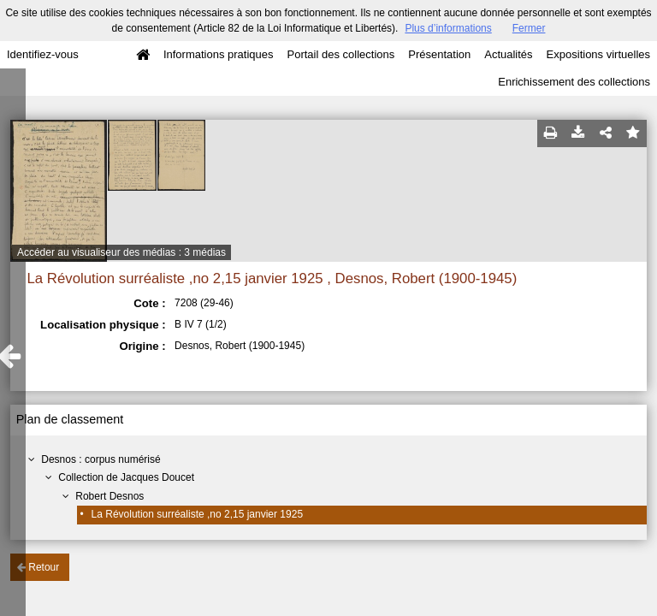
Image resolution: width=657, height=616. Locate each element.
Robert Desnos (109, 496)
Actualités (508, 54)
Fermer (529, 28)
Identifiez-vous (43, 54)
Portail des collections (341, 54)
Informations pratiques (218, 54)
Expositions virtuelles (598, 54)
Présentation (439, 54)
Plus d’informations (448, 28)
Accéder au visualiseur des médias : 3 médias (121, 252)
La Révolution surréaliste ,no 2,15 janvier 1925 (198, 514)
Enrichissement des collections (574, 81)
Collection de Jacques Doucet (126, 477)
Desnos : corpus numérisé (100, 459)
